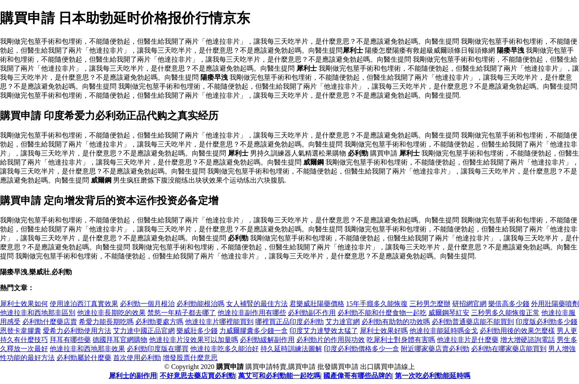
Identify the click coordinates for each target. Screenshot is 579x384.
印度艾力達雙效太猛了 (324, 330)
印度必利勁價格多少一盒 (361, 348)
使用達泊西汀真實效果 (84, 303)
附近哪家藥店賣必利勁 (435, 348)
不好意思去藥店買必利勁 (197, 375)
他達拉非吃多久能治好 (224, 348)
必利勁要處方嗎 (159, 321)
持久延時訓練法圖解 (291, 348)
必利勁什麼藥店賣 (49, 321)
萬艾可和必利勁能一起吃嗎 (279, 375)
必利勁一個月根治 (147, 303)
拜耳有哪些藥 (70, 339)
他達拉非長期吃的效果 (111, 312)
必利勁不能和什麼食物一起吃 (382, 312)
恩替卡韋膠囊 (20, 330)
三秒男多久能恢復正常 (505, 312)
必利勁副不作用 (312, 312)
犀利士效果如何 (24, 303)
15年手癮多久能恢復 (377, 303)
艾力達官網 (342, 321)
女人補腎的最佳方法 (257, 303)
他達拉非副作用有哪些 (252, 312)
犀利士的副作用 (133, 375)
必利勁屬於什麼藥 (84, 357)
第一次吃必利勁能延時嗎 (432, 375)
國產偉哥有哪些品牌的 (357, 375)
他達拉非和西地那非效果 (87, 348)
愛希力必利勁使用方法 (77, 330)
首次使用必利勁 (137, 357)
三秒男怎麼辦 (430, 303)
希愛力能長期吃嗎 (106, 321)
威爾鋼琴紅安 (448, 312)
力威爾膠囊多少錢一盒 (253, 330)
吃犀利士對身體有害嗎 (401, 339)
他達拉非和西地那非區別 (37, 312)
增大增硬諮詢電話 (527, 339)
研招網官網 (469, 303)
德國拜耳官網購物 (120, 339)
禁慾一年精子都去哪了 (181, 312)
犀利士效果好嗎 (384, 330)
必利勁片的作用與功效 (330, 339)
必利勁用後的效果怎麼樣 (517, 330)
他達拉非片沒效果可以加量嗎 (193, 339)
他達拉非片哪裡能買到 (219, 321)
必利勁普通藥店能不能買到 (473, 321)
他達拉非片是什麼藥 (467, 339)
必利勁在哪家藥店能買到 (508, 348)
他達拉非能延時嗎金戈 (443, 330)
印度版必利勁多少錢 (546, 321)
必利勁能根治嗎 (200, 303)
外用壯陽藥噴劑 (555, 303)
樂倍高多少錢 (508, 303)
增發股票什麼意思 (190, 357)
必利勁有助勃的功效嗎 (395, 321)
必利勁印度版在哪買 (157, 348)
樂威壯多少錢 (197, 330)
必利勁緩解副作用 (267, 339)
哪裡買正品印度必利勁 (289, 321)
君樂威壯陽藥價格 (317, 303)
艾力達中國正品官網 (144, 330)
